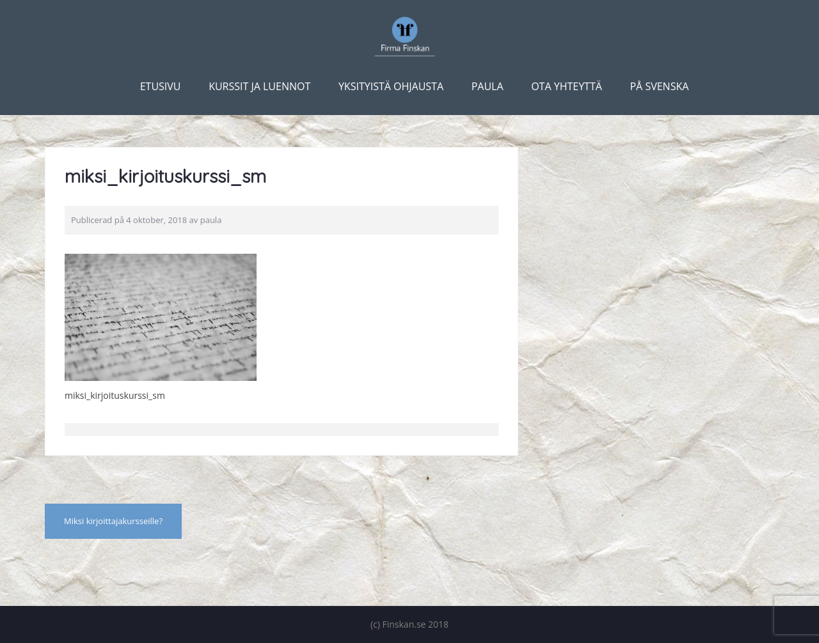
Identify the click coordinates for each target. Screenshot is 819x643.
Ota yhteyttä (566, 86)
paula (211, 220)
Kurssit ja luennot (259, 86)
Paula (488, 86)
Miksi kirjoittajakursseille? (113, 521)
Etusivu (160, 86)
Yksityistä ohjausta (390, 86)
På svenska (659, 86)
